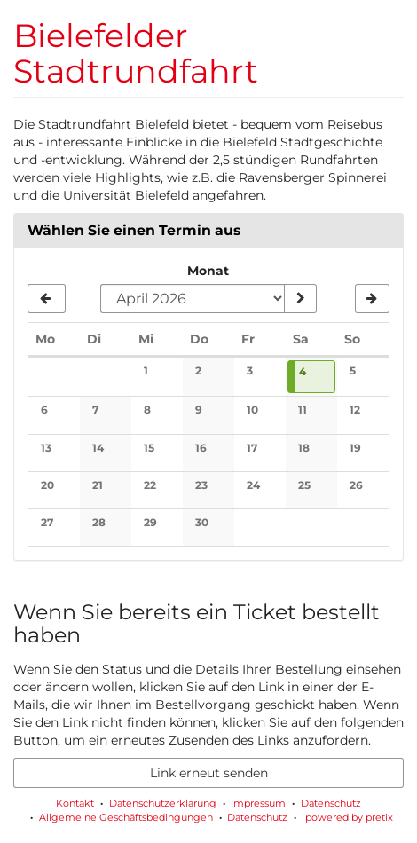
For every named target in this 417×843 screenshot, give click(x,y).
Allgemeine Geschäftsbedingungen (126, 817)
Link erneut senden (209, 773)
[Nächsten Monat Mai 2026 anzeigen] (372, 299)
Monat (208, 271)
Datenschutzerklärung (162, 803)
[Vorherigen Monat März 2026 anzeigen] (47, 299)
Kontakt (75, 803)
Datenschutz (331, 803)
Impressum (258, 803)
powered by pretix (349, 817)
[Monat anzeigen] (300, 299)
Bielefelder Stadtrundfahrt (135, 53)
